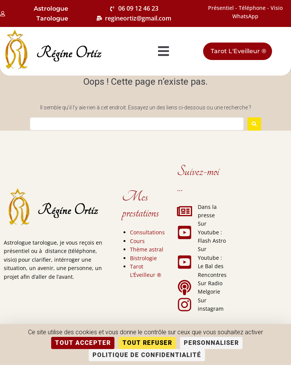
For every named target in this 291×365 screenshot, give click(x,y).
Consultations (147, 232)
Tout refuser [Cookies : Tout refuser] (147, 342)
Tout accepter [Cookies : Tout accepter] (83, 342)
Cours (137, 241)
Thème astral (146, 249)
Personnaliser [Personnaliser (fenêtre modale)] (211, 342)
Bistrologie (143, 258)
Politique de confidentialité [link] (146, 355)
